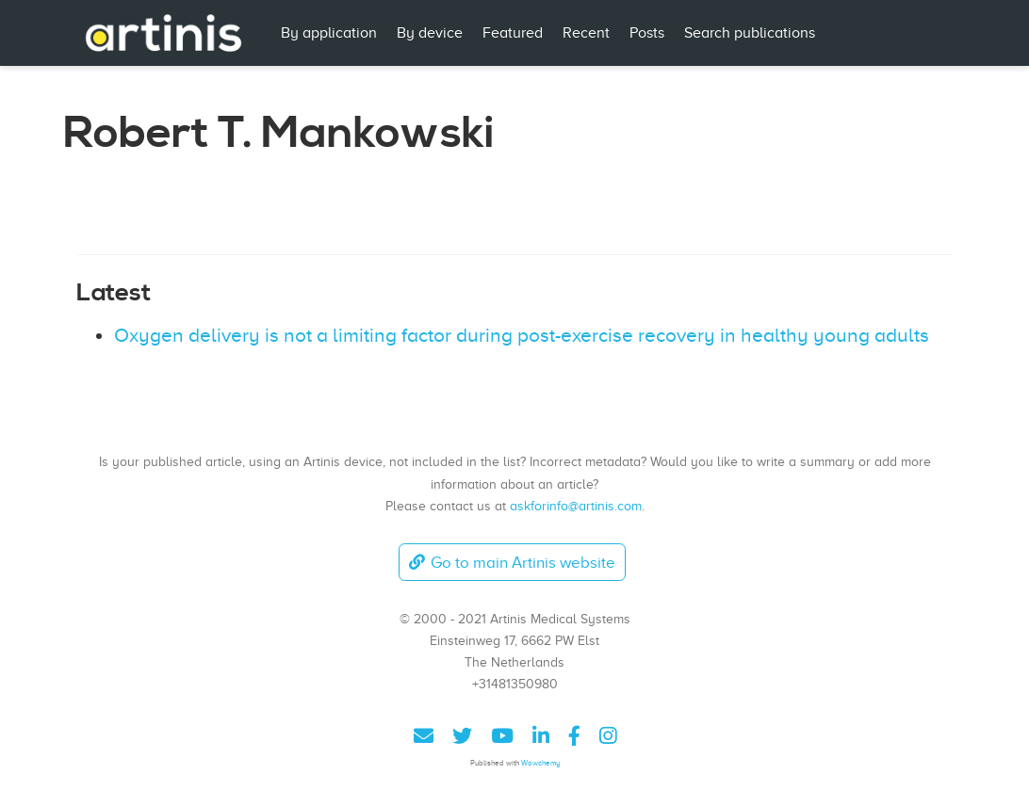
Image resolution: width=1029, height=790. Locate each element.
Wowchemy (540, 763)
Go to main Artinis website (511, 563)
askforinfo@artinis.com (576, 505)
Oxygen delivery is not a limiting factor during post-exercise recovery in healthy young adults (521, 335)
